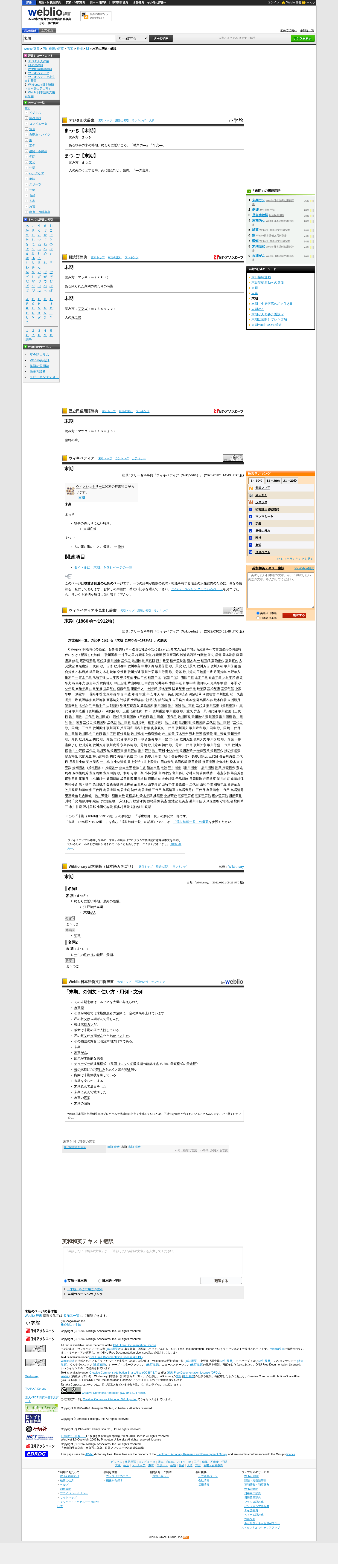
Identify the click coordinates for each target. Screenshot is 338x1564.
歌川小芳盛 (77, 750)
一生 (77, 955)
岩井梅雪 (168, 734)
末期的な (90, 1058)
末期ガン (87, 1024)
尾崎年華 (216, 683)
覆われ (162, 649)
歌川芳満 (154, 745)
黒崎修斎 (71, 784)
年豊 (127, 694)
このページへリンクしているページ (197, 589)
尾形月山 (85, 779)
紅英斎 (183, 801)
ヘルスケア (36, 173)
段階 (116, 901)
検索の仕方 (67, 1480)
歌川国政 (75, 717)
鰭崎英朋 (153, 801)
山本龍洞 (192, 700)
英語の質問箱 (39, 366)
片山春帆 (134, 683)
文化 (32, 162)
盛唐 (138, 1146)
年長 (120, 694)
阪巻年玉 (178, 688)
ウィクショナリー (89, 486)
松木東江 (236, 762)
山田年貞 (95, 688)
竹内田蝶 (85, 795)
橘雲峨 (205, 660)
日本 (119, 1041)
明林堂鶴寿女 (130, 705)
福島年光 (78, 683)
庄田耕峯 (209, 779)
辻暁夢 (125, 700)
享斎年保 (227, 688)
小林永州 (172, 750)
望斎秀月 (71, 705)
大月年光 (228, 677)
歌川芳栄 (147, 672)
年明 (135, 694)
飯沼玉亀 (153, 767)
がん (93, 912)
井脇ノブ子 (262, 488)
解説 (163, 640)
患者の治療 (114, 1013)
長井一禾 (71, 700)
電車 (32, 129)
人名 (32, 201)
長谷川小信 (179, 756)
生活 (32, 168)
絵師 (97, 655)
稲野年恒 (154, 677)
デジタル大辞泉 (81, 120)
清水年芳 (164, 688)
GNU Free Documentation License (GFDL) (116, 1357)
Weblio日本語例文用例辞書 (91, 982)
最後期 (138, 1064)
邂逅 (258, 545)
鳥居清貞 (123, 790)
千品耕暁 (181, 779)
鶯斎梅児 (71, 756)
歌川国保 (174, 705)
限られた (77, 286)
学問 (32, 156)
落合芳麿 (237, 773)
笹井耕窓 (223, 779)
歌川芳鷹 (161, 672)
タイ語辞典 (251, 1510)
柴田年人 (203, 683)
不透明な (134, 649)
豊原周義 (109, 773)
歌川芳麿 (213, 739)
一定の (130, 1013)
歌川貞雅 (171, 722)
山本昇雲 (154, 784)
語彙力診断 (38, 371)
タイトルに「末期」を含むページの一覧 (103, 567)
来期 (131, 1146)
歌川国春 (124, 722)
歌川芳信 (203, 666)
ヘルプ (311, 2)
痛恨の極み (262, 530)
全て (27, 108)
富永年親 (85, 677)
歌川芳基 (175, 672)
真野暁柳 (85, 700)
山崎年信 (168, 784)
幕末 (173, 649)
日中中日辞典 (98, 2)
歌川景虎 (175, 666)
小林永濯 (151, 773)
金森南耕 (112, 784)
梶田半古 (139, 767)
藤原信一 (181, 784)
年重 (142, 694)
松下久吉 (236, 694)
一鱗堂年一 (80, 694)
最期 (109, 955)
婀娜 (255, 209)
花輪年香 (95, 694)
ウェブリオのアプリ (118, 1476)
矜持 (258, 538)
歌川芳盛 (213, 745)
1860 (130, 640)
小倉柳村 (222, 762)
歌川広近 (109, 734)
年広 (149, 694)
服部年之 (137, 688)
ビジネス (35, 112)
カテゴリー (139, 458)
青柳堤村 (132, 795)
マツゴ (82, 308)
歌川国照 (185, 722)
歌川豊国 (224, 711)
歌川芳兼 (101, 795)
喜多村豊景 (122, 807)
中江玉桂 (120, 683)
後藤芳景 (161, 666)
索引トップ (105, 120)
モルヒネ (103, 1002)
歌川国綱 (198, 722)
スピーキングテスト (44, 377)
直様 (177, 1064)
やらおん (261, 495)
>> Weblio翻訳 (304, 568)
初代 (96, 739)
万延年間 (186, 649)
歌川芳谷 (144, 750)
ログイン (273, 2)
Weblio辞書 (277, 1349)
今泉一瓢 (137, 773)
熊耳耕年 (85, 784)
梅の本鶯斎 (232, 750)
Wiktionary (236, 866)
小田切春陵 (105, 807)
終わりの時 (102, 286)
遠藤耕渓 (237, 779)
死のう (80, 170)
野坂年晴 (189, 683)
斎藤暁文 (112, 700)
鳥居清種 (144, 790)
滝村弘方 (151, 700)
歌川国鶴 (223, 728)
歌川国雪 (211, 717)
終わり (106, 145)
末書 (254, 293)
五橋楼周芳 (80, 773)
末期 (81, 498)
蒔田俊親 (194, 762)
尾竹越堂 (123, 734)
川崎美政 (235, 795)
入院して (106, 1030)
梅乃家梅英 (101, 756)
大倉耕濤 (168, 779)
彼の (77, 1069)
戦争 (136, 145)
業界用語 (35, 118)
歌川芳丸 (85, 745)
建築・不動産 (38, 151)
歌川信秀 (106, 666)
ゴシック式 (125, 1064)
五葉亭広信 (203, 795)
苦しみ (100, 1069)
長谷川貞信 (125, 756)
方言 (32, 206)
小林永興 (192, 773)
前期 (110, 1146)
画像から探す (114, 1480)
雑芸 (255, 230)
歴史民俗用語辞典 (83, 411)
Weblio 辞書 (293, 2)
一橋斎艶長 (146, 739)
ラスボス (261, 502)
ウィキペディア (81, 458)
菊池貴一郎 (140, 711)
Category (75, 649)
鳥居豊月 (185, 790)
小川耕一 (99, 779)
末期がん (96, 1019)
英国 (114, 1064)
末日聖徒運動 (261, 277)
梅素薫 (157, 655)
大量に (117, 1002)
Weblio (65, 1376)
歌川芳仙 (130, 750)
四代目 (110, 711)
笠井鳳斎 (71, 790)
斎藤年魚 (123, 688)
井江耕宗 (126, 784)
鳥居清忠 (212, 790)
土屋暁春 (137, 700)
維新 (202, 649)
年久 (157, 694)
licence (290, 1454)
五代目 (172, 717)
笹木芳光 (181, 734)
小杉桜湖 (226, 801)
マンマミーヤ (264, 516)
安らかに (90, 1081)
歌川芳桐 (158, 750)
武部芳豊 (85, 756)
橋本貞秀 (154, 722)
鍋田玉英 (125, 767)
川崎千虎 (71, 801)
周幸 (218, 767)
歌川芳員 (71, 739)
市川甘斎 (75, 807)
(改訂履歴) (112, 1349)
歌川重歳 (172, 711)
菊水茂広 (92, 762)
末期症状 (89, 529)
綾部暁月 (164, 700)
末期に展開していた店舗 (269, 319)
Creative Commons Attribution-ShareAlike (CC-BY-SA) (123, 1372)
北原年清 (109, 694)
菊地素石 (140, 784)
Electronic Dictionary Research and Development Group (192, 1454)
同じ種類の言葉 (53, 48)
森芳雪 (208, 734)
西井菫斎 (233, 784)
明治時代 (88, 649)
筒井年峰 (161, 683)
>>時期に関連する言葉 (213, 1150)
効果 (138, 1013)
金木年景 (201, 677)
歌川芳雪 (117, 750)
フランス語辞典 (254, 1501)
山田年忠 (112, 677)
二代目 (126, 660)
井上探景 (150, 762)
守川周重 (174, 767)
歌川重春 (188, 705)
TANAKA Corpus (35, 1388)
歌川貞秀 (138, 722)
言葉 (70, 48)
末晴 (254, 288)
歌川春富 (134, 666)
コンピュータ (38, 123)
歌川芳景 (233, 734)
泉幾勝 (122, 672)
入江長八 (125, 801)
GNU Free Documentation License (134, 1345)
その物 (79, 1041)
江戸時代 (89, 907)
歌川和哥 (123, 773)
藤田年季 (230, 683)
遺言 (93, 1086)
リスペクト (262, 552)
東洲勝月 (233, 700)
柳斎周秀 (228, 767)
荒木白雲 (220, 700)
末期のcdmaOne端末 (266, 325)
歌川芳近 (134, 672)
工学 (32, 145)
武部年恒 (170, 677)
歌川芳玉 (85, 739)
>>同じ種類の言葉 (185, 1150)
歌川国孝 (111, 655)
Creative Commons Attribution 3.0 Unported (110, 1399)
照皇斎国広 (171, 655)
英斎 (164, 801)
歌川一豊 (161, 739)
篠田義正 (167, 694)
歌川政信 (198, 717)
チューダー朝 (83, 1064)
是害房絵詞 (260, 215)
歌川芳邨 (216, 666)
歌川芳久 (216, 750)
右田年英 (187, 677)
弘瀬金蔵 (108, 801)
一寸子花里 (126, 655)
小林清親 (120, 762)
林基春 (158, 795)
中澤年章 (126, 677)
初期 (77, 935)
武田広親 (181, 762)
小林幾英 (82, 672)
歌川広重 (212, 705)
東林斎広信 (220, 795)
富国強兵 (222, 649)
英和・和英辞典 (75, 2)
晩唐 (117, 1146)
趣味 (32, 179)
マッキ (82, 277)
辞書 (29, 2)
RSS (186, 1537)
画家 (102, 649)
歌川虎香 (112, 745)
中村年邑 (151, 688)
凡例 (151, 120)
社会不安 (147, 649)
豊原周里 (95, 773)
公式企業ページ (208, 1476)
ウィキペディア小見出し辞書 (93, 610)
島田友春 (206, 700)
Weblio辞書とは (69, 1476)
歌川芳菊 (230, 666)
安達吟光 (71, 795)
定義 (258, 523)
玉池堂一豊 (205, 672)
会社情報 (203, 1480)
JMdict (89, 1454)
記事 (97, 640)
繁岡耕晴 (112, 779)
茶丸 (211, 655)
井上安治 (134, 762)
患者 (90, 1002)
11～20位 (273, 481)
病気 (77, 1058)
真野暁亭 (99, 700)
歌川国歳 (160, 705)
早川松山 (222, 694)
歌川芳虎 (99, 745)
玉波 (164, 767)
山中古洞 (147, 683)
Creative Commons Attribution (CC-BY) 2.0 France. (114, 1392)
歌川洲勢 (186, 750)
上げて (150, 1013)
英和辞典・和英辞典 (256, 1484)
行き (125, 649)
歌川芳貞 (189, 672)
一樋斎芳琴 (201, 750)
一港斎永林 (222, 773)
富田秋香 (206, 773)
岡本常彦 (228, 655)
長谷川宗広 (200, 756)
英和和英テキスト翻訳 (88, 1241)
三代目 (101, 660)
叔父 (84, 1019)
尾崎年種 (99, 677)
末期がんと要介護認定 (267, 314)
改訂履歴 (188, 1376)
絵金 (96, 801)
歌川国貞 (102, 717)
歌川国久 (181, 728)
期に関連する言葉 (75, 1147)
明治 (103, 1041)
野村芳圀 (195, 734)
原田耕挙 (154, 779)
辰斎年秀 (92, 683)
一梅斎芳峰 (153, 734)
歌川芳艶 (106, 739)
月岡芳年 (220, 672)
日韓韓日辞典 (119, 2)
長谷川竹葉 (142, 728)
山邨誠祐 (112, 705)
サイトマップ (68, 1497)
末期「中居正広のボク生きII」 (273, 303)
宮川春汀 (178, 773)
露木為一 (193, 660)
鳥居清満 (109, 790)
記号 (29, 340)
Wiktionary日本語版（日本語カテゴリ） (102, 866)
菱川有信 (195, 801)
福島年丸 (109, 688)
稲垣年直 (220, 784)
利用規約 (65, 1488)
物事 (78, 145)
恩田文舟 (118, 795)
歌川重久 (186, 711)
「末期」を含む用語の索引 (85, 1289)
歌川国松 (85, 734)
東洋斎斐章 (88, 660)
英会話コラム (39, 354)
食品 (32, 195)
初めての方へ (288, 30)
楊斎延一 (111, 767)
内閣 (77, 1075)
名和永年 (85, 705)
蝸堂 (75, 660)
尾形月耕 (71, 779)
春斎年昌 (215, 677)
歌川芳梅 (137, 734)
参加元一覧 (307, 30)
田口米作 (167, 762)
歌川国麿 (138, 660)
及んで (85, 1086)
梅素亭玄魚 (143, 655)
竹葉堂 (202, 655)
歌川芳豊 (186, 739)
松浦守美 (139, 801)
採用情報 (203, 1484)
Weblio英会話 (40, 360)
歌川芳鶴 (140, 745)
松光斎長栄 (178, 660)
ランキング (139, 120)
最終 (106, 901)
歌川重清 (158, 711)
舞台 (93, 1041)
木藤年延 (175, 683)
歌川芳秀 (199, 739)
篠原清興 (208, 762)
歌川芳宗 (175, 745)
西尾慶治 (82, 666)
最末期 (191, 1064)
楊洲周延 (78, 767)
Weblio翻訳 (251, 1488)
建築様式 (99, 1064)
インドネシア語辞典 (256, 1506)
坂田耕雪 (126, 779)
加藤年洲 (85, 790)
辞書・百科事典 (39, 212)
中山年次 (140, 677)
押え (128, 1069)
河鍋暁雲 (209, 694)
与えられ (128, 1002)
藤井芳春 (220, 734)
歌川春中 (120, 666)
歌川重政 (94, 711)
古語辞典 (138, 2)
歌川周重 (190, 767)
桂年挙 (201, 688)
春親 (68, 767)
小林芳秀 (170, 795)
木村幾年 (109, 672)
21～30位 (290, 481)
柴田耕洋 (99, 784)
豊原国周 (146, 705)
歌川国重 (113, 660)
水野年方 (233, 672)
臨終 (126, 170)
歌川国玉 (112, 728)
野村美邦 (89, 807)
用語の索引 (122, 120)
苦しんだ (112, 1019)
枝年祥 (191, 688)
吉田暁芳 (178, 700)
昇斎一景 (200, 711)
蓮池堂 (173, 801)
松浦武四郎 (188, 655)
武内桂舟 (106, 683)
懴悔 (96, 1092)
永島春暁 (126, 745)
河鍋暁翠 (195, 694)
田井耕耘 (140, 779)
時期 (80, 48)
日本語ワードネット (73, 1436)
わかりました (119, 1036)
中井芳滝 (147, 666)
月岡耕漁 (195, 779)
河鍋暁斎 (181, 694)
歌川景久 (189, 666)
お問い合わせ (160, 1476)
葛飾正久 (217, 660)
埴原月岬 (85, 801)
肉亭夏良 (157, 728)
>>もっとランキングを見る (295, 559)
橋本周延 (94, 767)
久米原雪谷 (211, 801)
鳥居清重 (169, 790)
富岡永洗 (164, 773)
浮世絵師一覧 (77, 640)
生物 (32, 190)
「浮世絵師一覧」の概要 (191, 822)
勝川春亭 (162, 660)
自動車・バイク (39, 134)
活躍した (87, 655)
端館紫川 (137, 807)
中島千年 (99, 705)
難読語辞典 (78, 257)
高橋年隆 (213, 688)
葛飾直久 (231, 660)
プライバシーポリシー (74, 1493)
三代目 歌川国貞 (151, 717)
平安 (156, 145)
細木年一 (71, 677)
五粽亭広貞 (186, 795)
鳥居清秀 (237, 790)
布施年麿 (82, 688)
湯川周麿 (207, 767)
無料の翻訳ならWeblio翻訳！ (99, 16)
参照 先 (116, 649)
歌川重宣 (228, 705)
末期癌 (79, 1007)
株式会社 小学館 (71, 1324)
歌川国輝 (223, 722)
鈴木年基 (146, 795)
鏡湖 (148, 807)
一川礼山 (106, 762)
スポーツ (35, 184)
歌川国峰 (209, 728)
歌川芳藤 (227, 739)
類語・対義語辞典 (50, 2)
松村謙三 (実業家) (267, 509)
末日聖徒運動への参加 (267, 282)
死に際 (106, 170)
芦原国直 (126, 728)
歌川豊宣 (195, 728)
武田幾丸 (95, 672)
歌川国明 (75, 722)
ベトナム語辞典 (254, 1514)
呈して (105, 1075)
